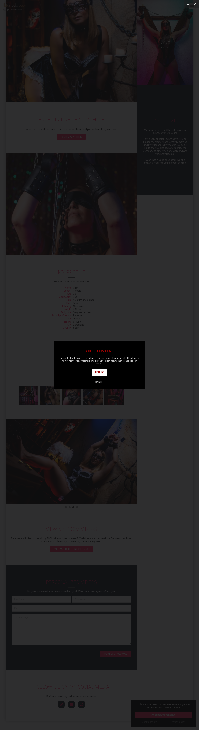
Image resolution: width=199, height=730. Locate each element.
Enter (99, 372)
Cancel (99, 382)
